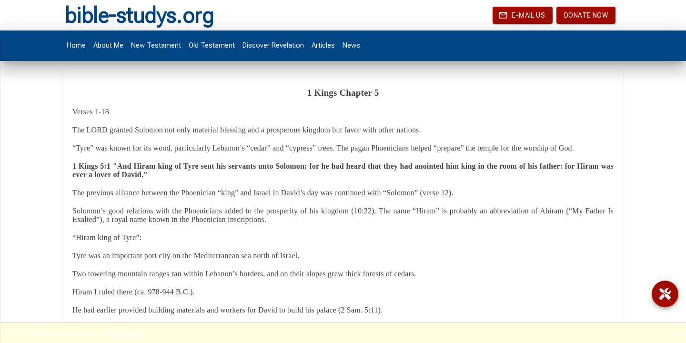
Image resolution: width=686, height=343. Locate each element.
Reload (129, 332)
